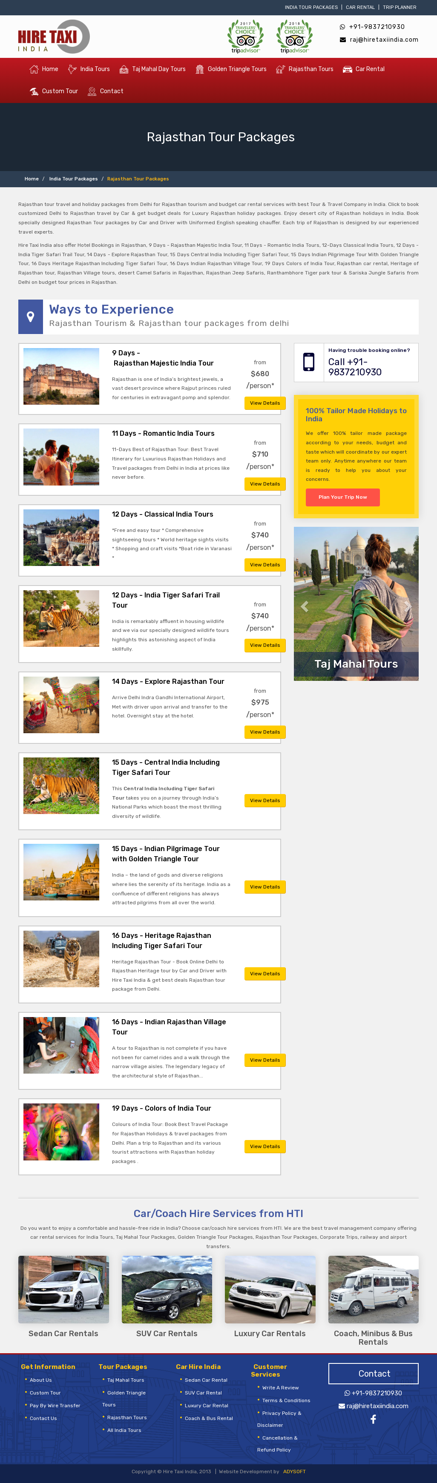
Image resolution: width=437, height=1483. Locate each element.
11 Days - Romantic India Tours (163, 433)
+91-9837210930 (372, 27)
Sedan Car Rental (206, 1380)
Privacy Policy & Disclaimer (279, 1419)
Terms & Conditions (286, 1400)
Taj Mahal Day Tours (152, 69)
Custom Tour (53, 91)
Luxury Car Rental (206, 1406)
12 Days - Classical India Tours (162, 514)
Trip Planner (400, 7)
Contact (105, 91)
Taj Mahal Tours (125, 1380)
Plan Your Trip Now (343, 497)
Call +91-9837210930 (355, 367)
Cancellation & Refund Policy (277, 1444)
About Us (41, 1380)
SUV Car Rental (203, 1393)
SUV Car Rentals (167, 1334)
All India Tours (124, 1430)
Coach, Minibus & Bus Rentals (373, 1338)
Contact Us (43, 1418)
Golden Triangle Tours (231, 69)
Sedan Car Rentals (63, 1334)
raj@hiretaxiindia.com (379, 39)
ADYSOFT (294, 1471)
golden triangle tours (124, 1399)
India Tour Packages (311, 7)
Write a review (280, 1388)
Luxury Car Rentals (270, 1334)
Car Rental (360, 7)
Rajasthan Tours (305, 69)
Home (43, 69)
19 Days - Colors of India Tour (161, 1108)
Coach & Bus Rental (209, 1418)
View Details (265, 403)
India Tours (89, 69)
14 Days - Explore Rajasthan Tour (168, 681)
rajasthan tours (127, 1417)
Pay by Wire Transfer (55, 1406)
